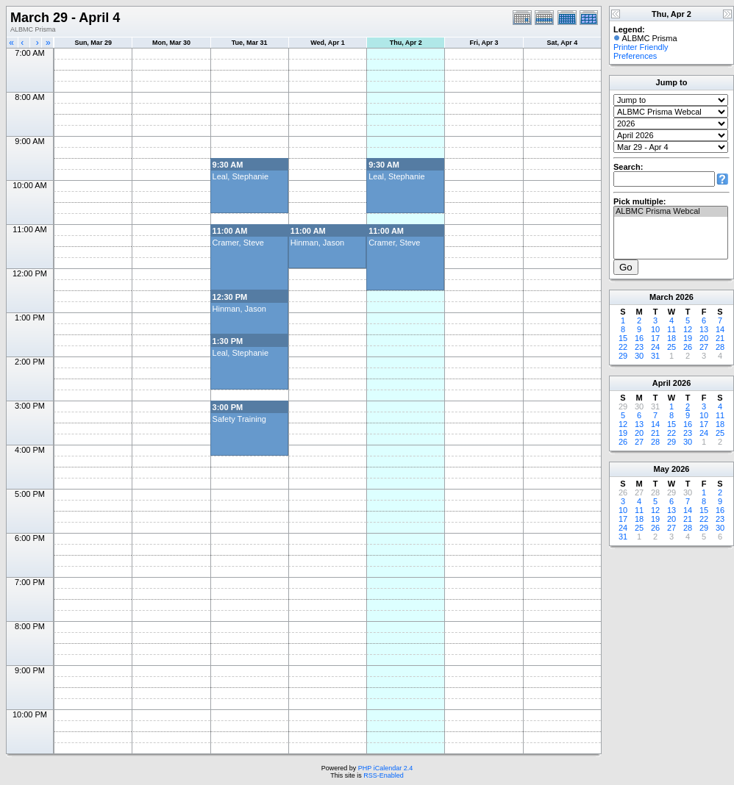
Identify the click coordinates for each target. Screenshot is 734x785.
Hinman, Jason (317, 242)
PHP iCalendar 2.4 (385, 768)
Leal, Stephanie (240, 176)
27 (703, 347)
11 (671, 329)
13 (703, 329)
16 (639, 338)
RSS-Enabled (383, 775)
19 (687, 338)
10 (655, 329)
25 (671, 347)
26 (687, 347)
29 (623, 355)
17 (655, 338)
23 (639, 347)
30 (639, 355)
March (661, 297)
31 (655, 355)
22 (623, 347)
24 (655, 347)
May (661, 469)
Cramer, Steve (238, 242)
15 (623, 338)
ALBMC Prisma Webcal (670, 212)
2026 (684, 297)
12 (687, 329)
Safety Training (239, 419)
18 (671, 338)
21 (720, 338)
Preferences (635, 55)
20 (703, 338)
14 (720, 329)
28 (720, 347)
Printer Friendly (641, 47)
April (661, 383)
